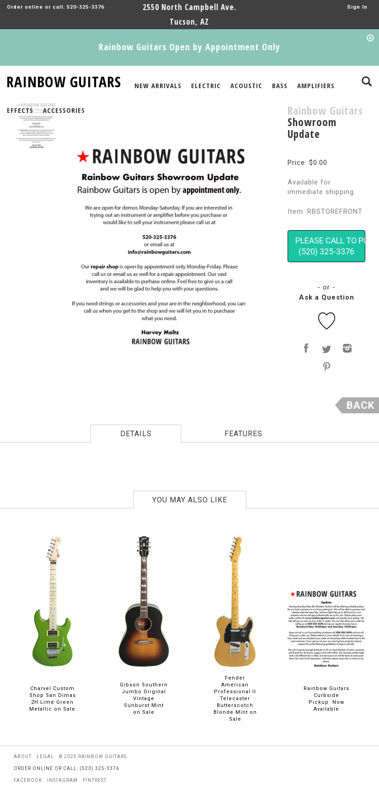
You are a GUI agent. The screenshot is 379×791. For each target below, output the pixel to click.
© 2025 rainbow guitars (93, 756)
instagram (62, 780)
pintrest (95, 780)
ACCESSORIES (64, 110)
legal (45, 756)
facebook (28, 780)
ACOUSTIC (246, 85)
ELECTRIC (206, 85)
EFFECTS (20, 110)
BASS (280, 85)
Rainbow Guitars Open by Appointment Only (189, 47)
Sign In (357, 7)
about (23, 756)
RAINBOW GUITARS (63, 80)
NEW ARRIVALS (157, 85)
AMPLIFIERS (316, 85)
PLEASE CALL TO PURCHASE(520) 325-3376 (330, 246)
